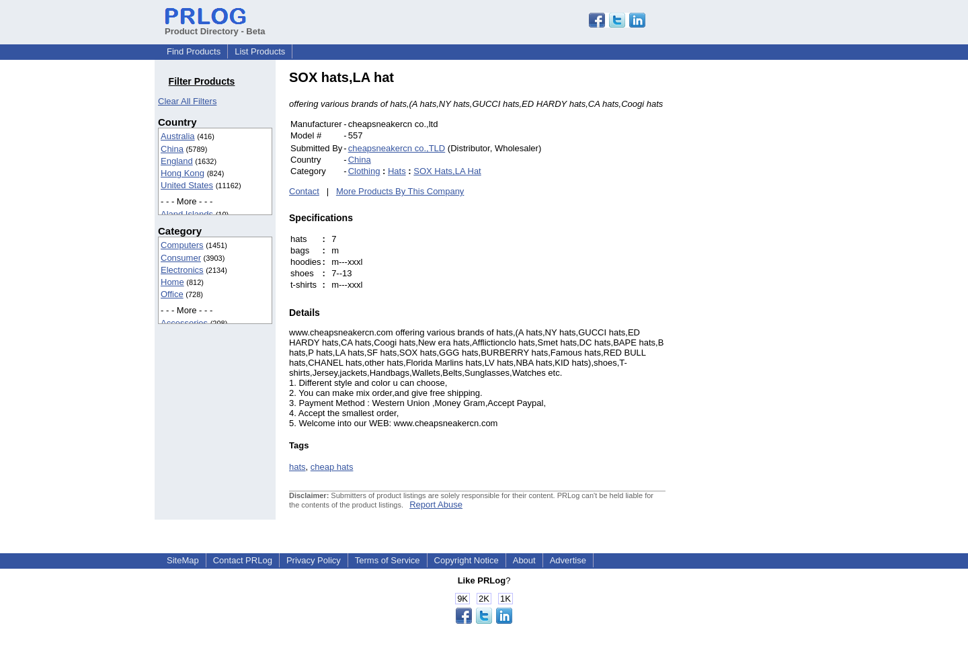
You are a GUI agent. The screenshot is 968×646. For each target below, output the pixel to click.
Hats (397, 171)
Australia (178, 136)
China (172, 149)
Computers (182, 245)
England (177, 161)
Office (172, 294)
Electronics (182, 270)
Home (172, 282)
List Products (260, 51)
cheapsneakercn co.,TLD (397, 148)
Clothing (364, 171)
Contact (304, 191)
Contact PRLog (242, 560)
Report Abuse (435, 504)
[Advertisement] (756, 271)
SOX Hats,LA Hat (447, 171)
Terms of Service (387, 560)
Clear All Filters (187, 101)
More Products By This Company (400, 191)
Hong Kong (182, 173)
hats (297, 467)
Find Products (193, 51)
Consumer (181, 258)
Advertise (568, 560)
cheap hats (332, 467)
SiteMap (183, 560)
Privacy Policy (313, 560)
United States (187, 185)
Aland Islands (187, 214)
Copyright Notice (466, 560)
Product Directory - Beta (215, 26)
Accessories (184, 323)
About (524, 560)
